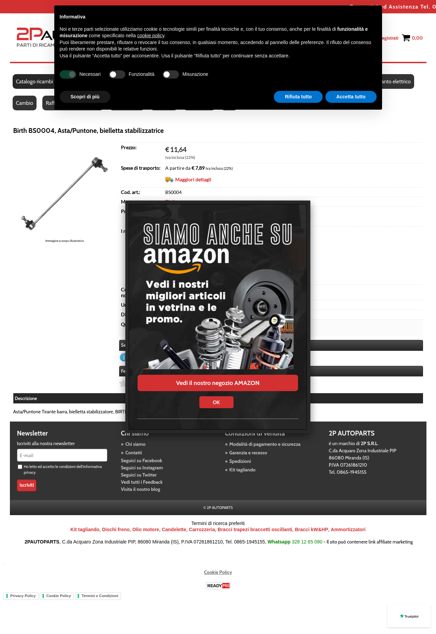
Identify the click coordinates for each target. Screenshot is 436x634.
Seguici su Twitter (139, 475)
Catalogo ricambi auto (40, 81)
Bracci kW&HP (311, 529)
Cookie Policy (218, 572)
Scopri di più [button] (85, 96)
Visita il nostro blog (140, 489)
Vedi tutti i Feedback (142, 482)
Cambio (24, 103)
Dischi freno (116, 529)
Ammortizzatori (348, 529)
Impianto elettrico (391, 81)
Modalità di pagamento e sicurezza (264, 444)
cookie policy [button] (150, 35)
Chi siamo (135, 444)
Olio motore (145, 529)
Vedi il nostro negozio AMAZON (217, 383)
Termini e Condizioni (100, 596)
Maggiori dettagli (193, 179)
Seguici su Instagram (142, 468)
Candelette (174, 529)
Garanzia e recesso (248, 453)
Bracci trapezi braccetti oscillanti (254, 529)
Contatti (133, 453)
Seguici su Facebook (141, 460)
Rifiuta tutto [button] (298, 96)
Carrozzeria (202, 529)
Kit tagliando (242, 470)
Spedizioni (240, 461)
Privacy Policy (23, 596)
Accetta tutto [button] (351, 96)
